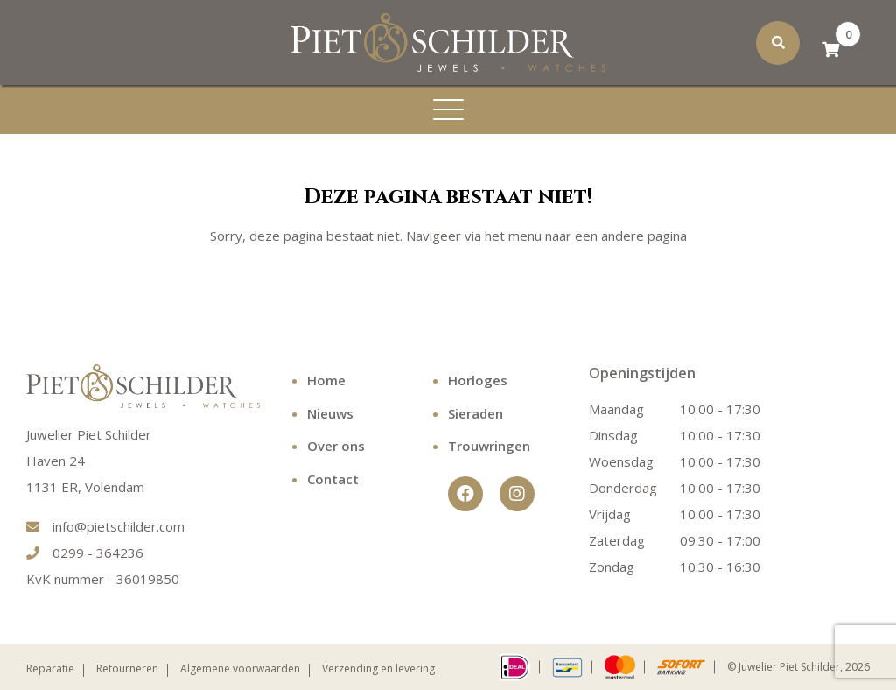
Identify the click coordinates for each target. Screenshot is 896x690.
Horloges (478, 380)
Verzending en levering (378, 668)
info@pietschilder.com (105, 526)
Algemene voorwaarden (240, 668)
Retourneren (127, 668)
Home (326, 380)
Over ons (336, 445)
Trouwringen (489, 445)
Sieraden (475, 413)
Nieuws (330, 413)
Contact (333, 479)
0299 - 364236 (85, 552)
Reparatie (50, 668)
